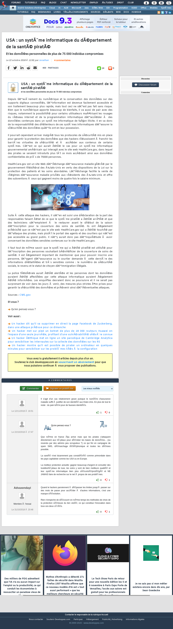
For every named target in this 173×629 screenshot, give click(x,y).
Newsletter (78, 2)
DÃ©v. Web (97, 8)
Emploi (93, 2)
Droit (120, 2)
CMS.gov (25, 297)
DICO (126, 12)
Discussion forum (145, 84)
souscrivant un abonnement (76, 365)
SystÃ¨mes (166, 8)
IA (59, 8)
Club (130, 2)
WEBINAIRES (44, 12)
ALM (66, 8)
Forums (16, 2)
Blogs (53, 2)
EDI (108, 8)
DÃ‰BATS (108, 12)
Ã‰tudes (107, 2)
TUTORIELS (22, 12)
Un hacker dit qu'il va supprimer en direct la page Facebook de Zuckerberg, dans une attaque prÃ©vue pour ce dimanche (60, 328)
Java (86, 8)
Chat (63, 2)
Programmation (120, 8)
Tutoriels (30, 2)
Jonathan (44, 63)
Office (143, 8)
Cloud (52, 8)
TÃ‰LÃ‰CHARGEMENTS (75, 12)
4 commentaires (62, 63)
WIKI (118, 12)
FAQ (43, 2)
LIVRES (57, 12)
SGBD (134, 8)
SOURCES (95, 12)
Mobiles (154, 8)
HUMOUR (136, 12)
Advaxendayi (22, 495)
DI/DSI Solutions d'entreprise (32, 8)
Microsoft (76, 8)
